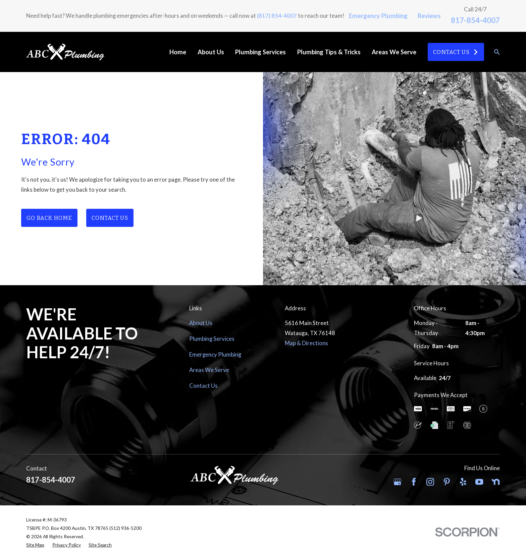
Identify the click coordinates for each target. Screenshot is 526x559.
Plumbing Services (211, 338)
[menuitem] (35, 545)
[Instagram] (430, 482)
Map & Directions (306, 343)
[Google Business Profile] (397, 482)
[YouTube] (479, 482)
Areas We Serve (209, 370)
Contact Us (455, 52)
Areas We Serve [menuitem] (394, 52)
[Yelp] (463, 482)
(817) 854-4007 (277, 15)
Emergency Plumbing (378, 15)
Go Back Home (49, 217)
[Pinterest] (447, 482)
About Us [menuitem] (211, 52)
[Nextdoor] (495, 482)
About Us (200, 323)
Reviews (429, 15)
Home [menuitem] (177, 52)
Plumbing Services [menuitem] (260, 52)
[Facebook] (414, 482)
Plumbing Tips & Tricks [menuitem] (329, 52)
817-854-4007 (475, 20)
